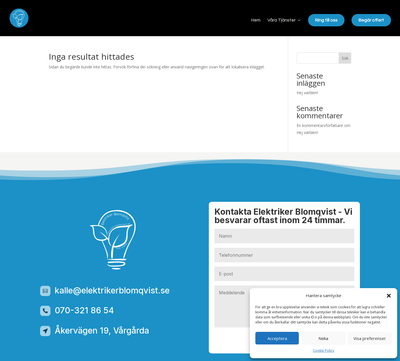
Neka (323, 338)
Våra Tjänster (281, 20)
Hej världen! (307, 92)
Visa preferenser (369, 338)
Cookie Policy (323, 350)
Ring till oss (326, 20)
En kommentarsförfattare (320, 125)
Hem (255, 20)
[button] (389, 295)
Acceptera (277, 338)
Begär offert (371, 20)
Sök (345, 58)
